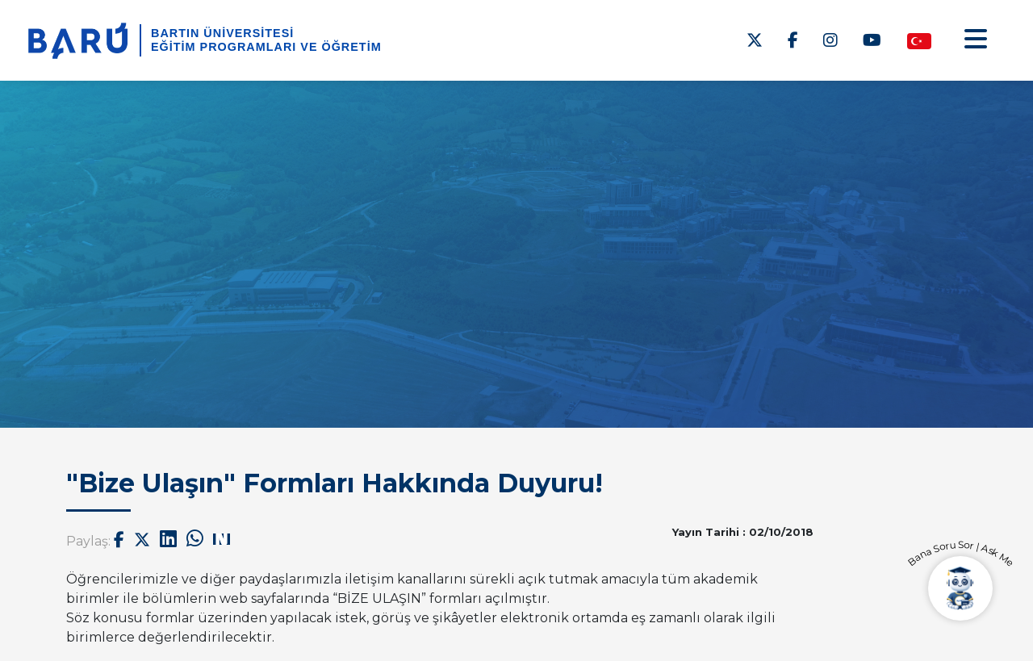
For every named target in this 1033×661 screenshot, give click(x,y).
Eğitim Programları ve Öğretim (266, 46)
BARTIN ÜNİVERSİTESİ (222, 33)
